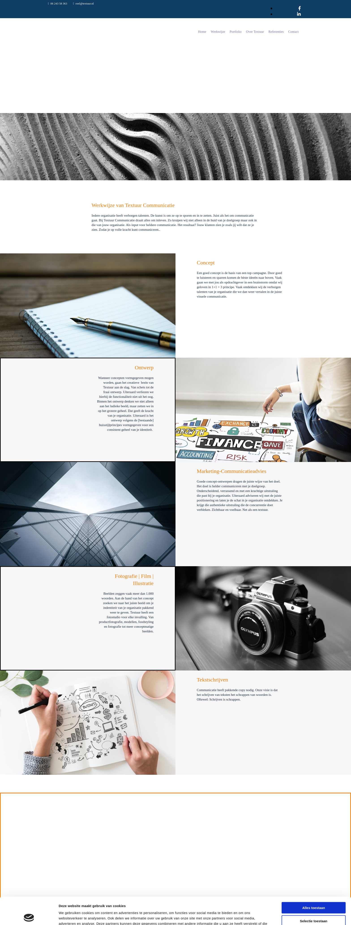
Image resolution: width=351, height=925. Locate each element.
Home (202, 31)
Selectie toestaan (313, 893)
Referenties (276, 31)
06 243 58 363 (58, 3)
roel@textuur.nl (84, 3)
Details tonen (242, 916)
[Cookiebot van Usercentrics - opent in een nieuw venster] (29, 916)
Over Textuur (255, 31)
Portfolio (236, 31)
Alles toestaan (313, 880)
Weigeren (313, 906)
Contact (293, 31)
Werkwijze (218, 31)
